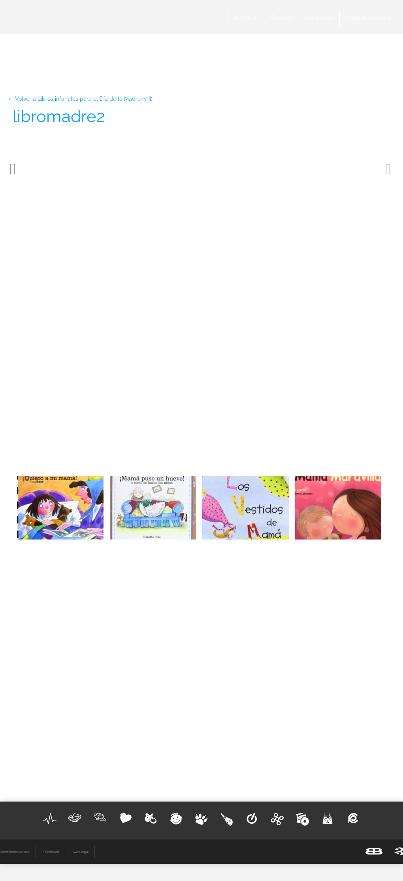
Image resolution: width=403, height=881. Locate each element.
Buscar (280, 18)
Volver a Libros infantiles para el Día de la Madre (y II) (84, 99)
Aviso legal (81, 852)
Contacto (318, 18)
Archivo (245, 18)
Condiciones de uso (15, 852)
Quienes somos (368, 18)
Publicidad (51, 852)
